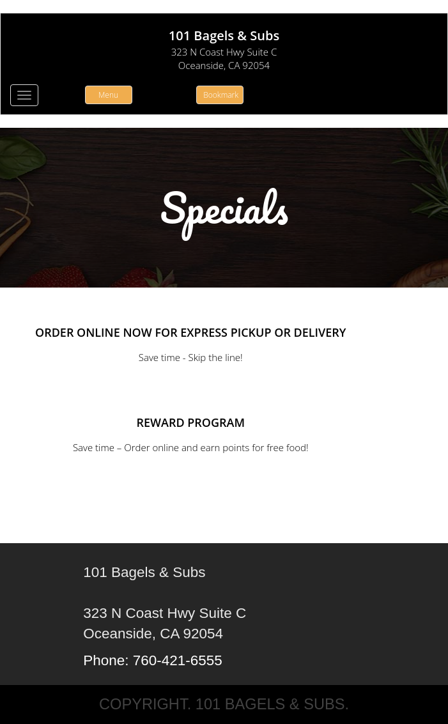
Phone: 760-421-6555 (152, 660)
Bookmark (220, 94)
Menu (108, 94)
